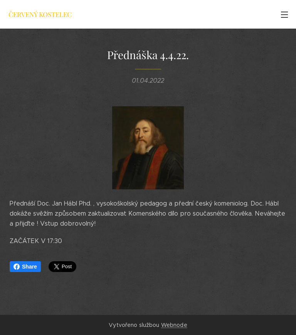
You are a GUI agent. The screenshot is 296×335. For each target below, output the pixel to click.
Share (25, 267)
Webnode (174, 324)
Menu (284, 14)
